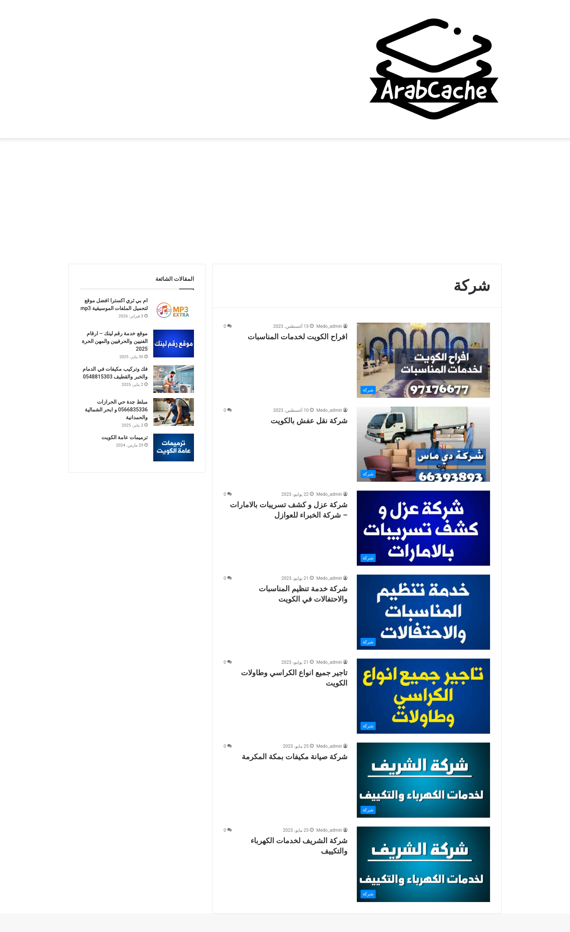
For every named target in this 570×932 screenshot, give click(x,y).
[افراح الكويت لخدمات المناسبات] (423, 360)
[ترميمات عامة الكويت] (173, 447)
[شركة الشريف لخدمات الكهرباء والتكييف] (423, 864)
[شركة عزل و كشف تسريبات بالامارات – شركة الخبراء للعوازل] (423, 528)
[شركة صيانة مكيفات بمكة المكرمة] (423, 780)
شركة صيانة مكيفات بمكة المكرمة (295, 756)
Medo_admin (329, 326)
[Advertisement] (285, 201)
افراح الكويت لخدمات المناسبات (298, 336)
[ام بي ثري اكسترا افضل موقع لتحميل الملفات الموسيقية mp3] (173, 310)
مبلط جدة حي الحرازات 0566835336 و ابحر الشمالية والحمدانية (116, 409)
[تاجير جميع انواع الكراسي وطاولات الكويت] (423, 696)
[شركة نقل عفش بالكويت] (423, 444)
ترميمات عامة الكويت (124, 437)
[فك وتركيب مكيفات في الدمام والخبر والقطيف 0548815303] (173, 379)
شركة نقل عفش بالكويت (309, 420)
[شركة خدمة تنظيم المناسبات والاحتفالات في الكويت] (423, 612)
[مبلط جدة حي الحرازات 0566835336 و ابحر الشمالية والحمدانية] (173, 412)
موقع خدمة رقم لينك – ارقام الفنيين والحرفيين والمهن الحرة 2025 (115, 341)
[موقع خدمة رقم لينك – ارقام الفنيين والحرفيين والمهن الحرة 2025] (173, 343)
